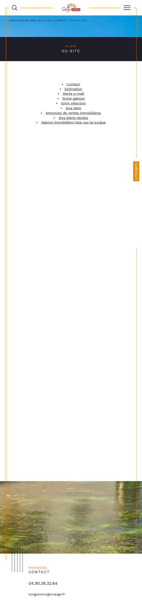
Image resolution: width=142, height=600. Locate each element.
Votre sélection (73, 103)
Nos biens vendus (73, 118)
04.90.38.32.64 (43, 583)
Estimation (73, 89)
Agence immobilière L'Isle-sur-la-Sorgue (37, 20)
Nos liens (73, 108)
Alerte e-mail (73, 93)
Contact (136, 171)
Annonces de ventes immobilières (73, 113)
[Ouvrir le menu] (127, 7)
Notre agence (73, 98)
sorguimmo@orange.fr (47, 594)
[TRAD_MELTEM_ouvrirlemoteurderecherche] (14, 8)
